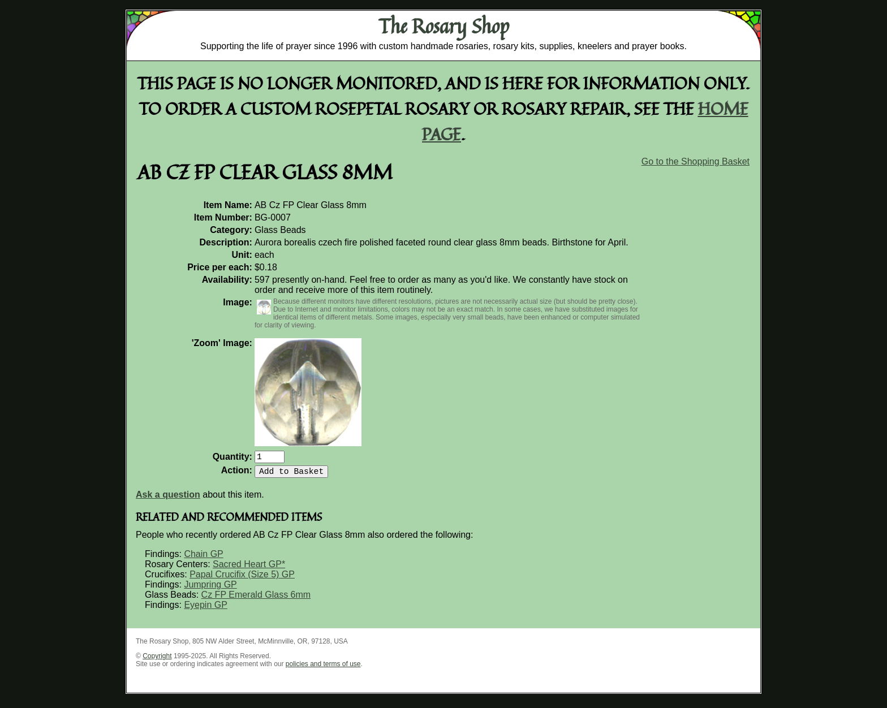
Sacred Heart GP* (249, 568)
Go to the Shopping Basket (695, 161)
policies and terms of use (323, 668)
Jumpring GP (210, 589)
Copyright (157, 660)
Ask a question (168, 499)
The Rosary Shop (443, 26)
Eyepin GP (205, 609)
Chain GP (203, 558)
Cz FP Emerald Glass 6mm (256, 599)
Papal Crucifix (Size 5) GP (242, 579)
